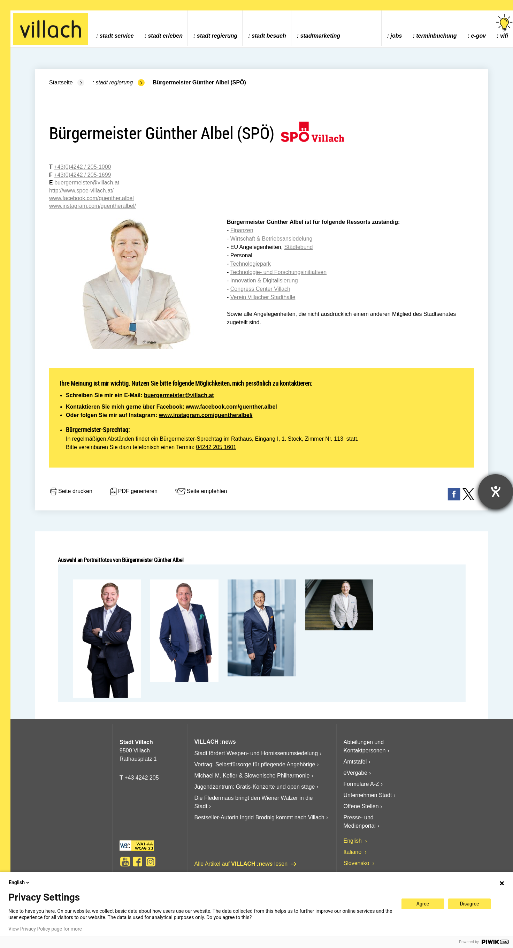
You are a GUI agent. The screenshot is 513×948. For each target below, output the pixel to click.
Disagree (469, 904)
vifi (504, 26)
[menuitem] (115, 28)
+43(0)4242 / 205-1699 (82, 175)
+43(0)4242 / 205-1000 (82, 167)
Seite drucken (70, 491)
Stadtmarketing (320, 36)
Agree (422, 904)
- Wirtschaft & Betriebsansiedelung (269, 239)
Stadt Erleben (165, 36)
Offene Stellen (361, 806)
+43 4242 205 (141, 778)
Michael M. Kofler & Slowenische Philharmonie (252, 776)
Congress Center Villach (260, 289)
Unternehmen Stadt (368, 795)
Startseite (61, 82)
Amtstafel (355, 762)
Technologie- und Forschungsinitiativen (278, 272)
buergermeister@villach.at (179, 395)
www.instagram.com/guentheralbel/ (206, 415)
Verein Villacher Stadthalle (263, 297)
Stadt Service (117, 36)
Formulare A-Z (361, 784)
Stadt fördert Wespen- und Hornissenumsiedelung (256, 753)
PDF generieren (133, 491)
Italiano (353, 852)
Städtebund (298, 247)
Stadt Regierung (217, 36)
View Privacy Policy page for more (45, 929)
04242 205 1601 (216, 447)
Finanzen (241, 230)
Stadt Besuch (269, 36)
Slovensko (357, 863)
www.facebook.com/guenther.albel (231, 407)
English (353, 841)
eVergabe (356, 773)
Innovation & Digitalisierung (264, 280)
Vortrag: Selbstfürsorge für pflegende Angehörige (254, 764)
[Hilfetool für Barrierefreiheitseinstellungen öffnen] (495, 491)
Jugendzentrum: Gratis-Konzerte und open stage (254, 787)
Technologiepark (250, 264)
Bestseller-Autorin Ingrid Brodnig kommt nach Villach (259, 817)
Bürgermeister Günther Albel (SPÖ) (199, 82)
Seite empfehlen (200, 491)
